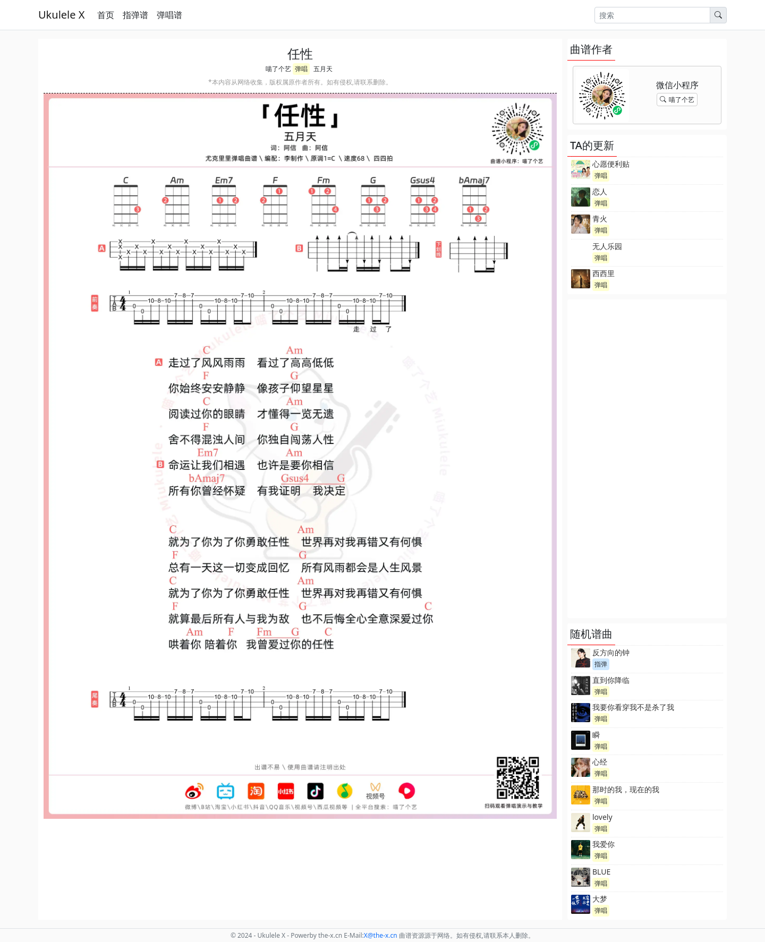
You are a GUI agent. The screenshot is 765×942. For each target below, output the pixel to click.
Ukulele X (61, 14)
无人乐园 (607, 246)
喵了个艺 (278, 68)
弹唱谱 (169, 15)
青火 (599, 218)
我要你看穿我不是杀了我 (633, 707)
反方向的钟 (611, 652)
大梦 (599, 899)
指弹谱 (135, 15)
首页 (105, 15)
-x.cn (380, 935)
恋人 (599, 191)
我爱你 (603, 844)
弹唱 (301, 68)
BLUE (601, 872)
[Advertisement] (647, 458)
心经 (599, 762)
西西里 (603, 273)
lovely (602, 817)
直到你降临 (611, 680)
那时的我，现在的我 (625, 789)
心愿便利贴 (611, 164)
